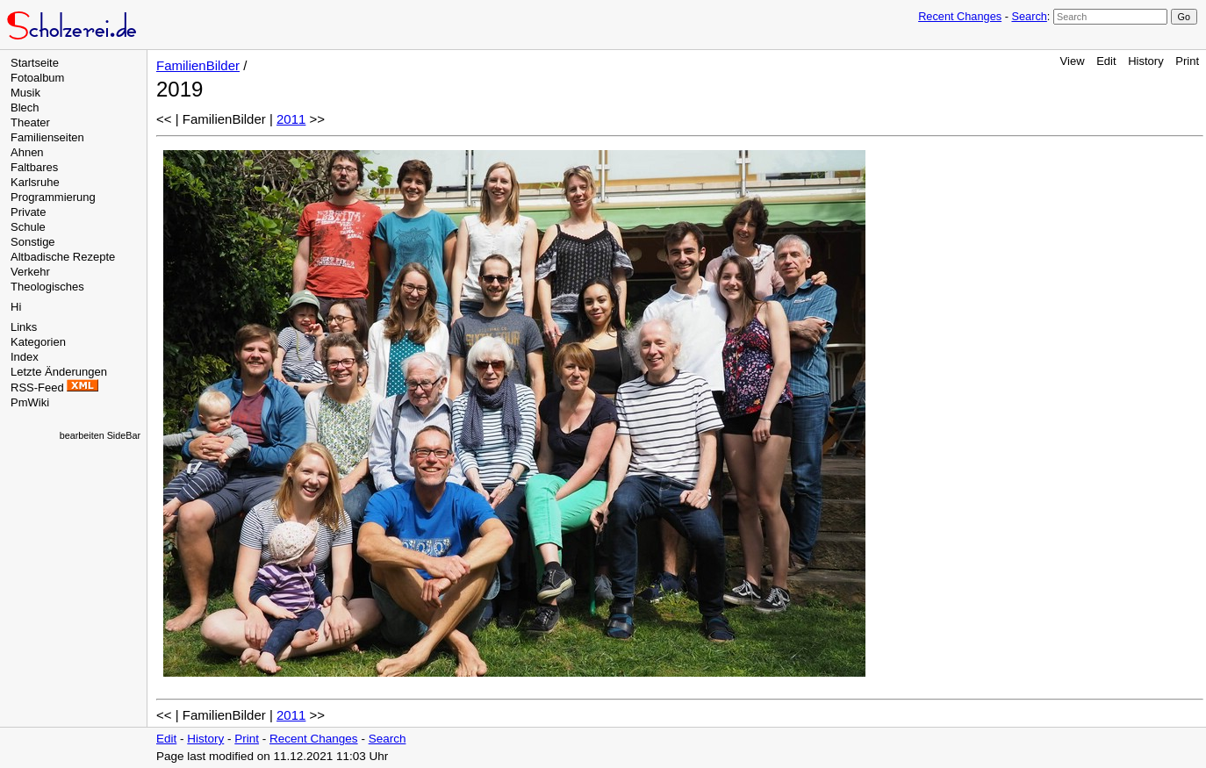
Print (1187, 61)
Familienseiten (47, 137)
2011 (290, 118)
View (1072, 61)
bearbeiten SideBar (100, 435)
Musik (25, 92)
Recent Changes (959, 16)
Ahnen (27, 152)
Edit (1106, 61)
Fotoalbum (37, 77)
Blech (25, 107)
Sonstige (33, 241)
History (1145, 61)
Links (24, 327)
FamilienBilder (198, 65)
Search (1028, 16)
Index (25, 356)
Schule (28, 226)
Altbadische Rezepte (63, 256)
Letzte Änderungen (59, 371)
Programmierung (53, 197)
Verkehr (30, 271)
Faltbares (34, 167)
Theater (30, 122)
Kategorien (38, 341)
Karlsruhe (35, 182)
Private (28, 212)
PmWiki (30, 402)
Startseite (35, 62)
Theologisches (47, 286)
